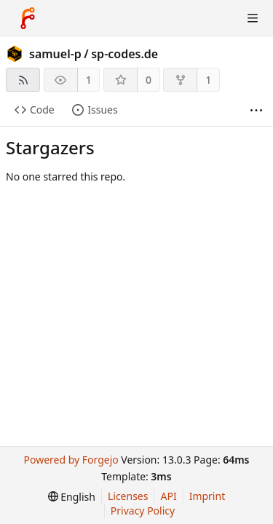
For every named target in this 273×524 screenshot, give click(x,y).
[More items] (256, 110)
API (168, 496)
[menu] (71, 497)
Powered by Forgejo (70, 460)
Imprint (207, 496)
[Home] (27, 18)
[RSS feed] (23, 80)
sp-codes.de (124, 54)
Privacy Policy (143, 510)
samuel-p (55, 54)
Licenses (128, 496)
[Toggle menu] (253, 18)
